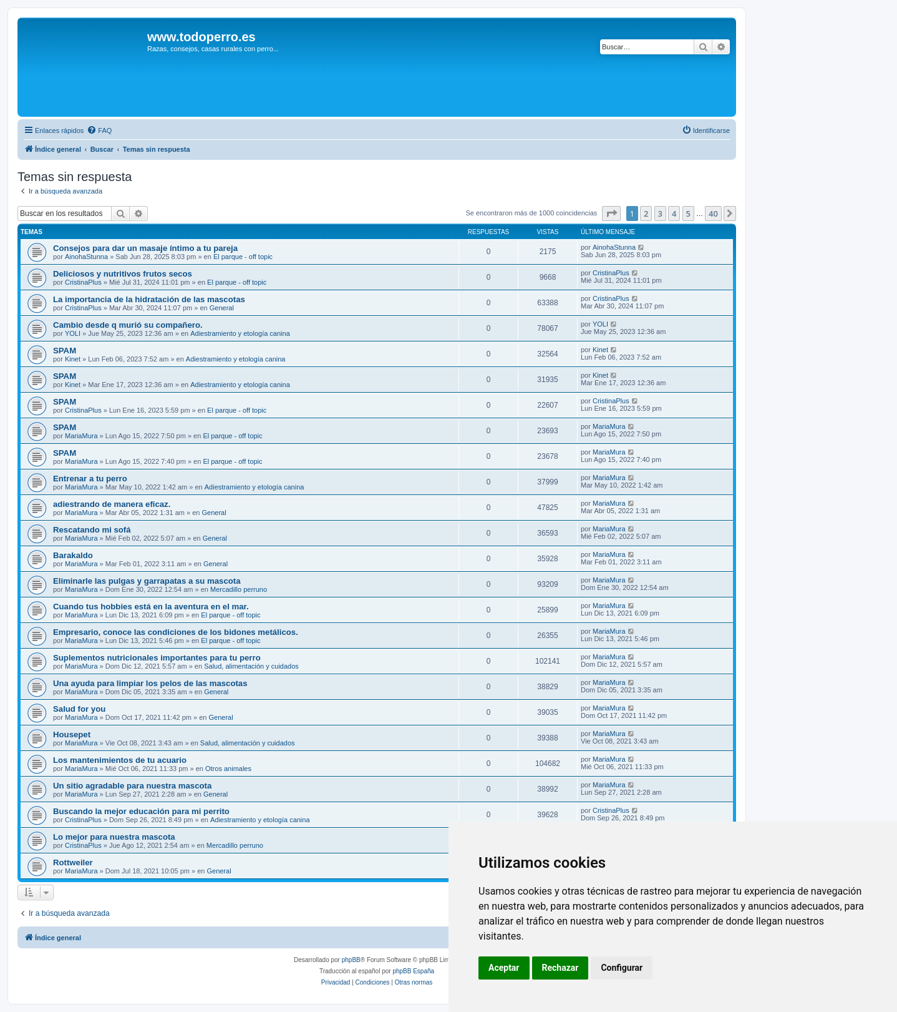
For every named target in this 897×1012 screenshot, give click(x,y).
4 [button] (674, 213)
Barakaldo (73, 555)
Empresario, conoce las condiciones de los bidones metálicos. (175, 632)
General (222, 308)
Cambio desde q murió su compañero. (128, 325)
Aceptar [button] (504, 968)
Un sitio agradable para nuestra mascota (132, 785)
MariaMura (81, 436)
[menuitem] (99, 130)
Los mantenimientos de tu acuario (120, 760)
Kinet (72, 359)
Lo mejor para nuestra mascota (114, 837)
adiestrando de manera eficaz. (111, 504)
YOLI (72, 333)
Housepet (71, 734)
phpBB (351, 959)
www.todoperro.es (201, 37)
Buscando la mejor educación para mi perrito (141, 811)
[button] (611, 213)
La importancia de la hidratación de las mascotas (149, 299)
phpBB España (413, 971)
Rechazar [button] (560, 968)
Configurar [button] (621, 968)
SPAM (64, 350)
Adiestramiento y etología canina (240, 333)
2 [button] (646, 213)
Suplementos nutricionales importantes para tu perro (157, 657)
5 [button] (688, 213)
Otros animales (228, 768)
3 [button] (660, 213)
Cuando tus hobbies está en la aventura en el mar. (151, 606)
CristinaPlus (83, 282)
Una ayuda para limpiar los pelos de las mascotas (150, 683)
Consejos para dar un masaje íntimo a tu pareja (145, 248)
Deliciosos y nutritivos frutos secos (122, 273)
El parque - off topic (243, 256)
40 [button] (713, 213)
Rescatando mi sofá (92, 529)
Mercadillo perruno (238, 589)
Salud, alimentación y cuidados (251, 666)
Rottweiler (73, 862)
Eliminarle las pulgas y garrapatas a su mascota (147, 581)
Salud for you (79, 709)
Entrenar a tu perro (90, 478)
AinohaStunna (86, 256)
